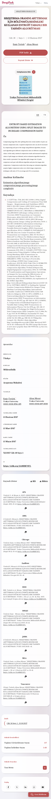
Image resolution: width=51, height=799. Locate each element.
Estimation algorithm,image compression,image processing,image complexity (20, 185)
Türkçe (38, 3)
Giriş (46, 3)
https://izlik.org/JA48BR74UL (17, 466)
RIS (33, 481)
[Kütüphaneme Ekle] (25, 72)
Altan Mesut (32, 44)
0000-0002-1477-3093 (38, 404)
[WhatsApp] (34, 787)
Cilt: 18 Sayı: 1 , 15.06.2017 (17, 723)
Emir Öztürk (18, 44)
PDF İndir (25, 53)
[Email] (43, 787)
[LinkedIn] (25, 787)
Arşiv (6, 718)
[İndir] (45, 768)
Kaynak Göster (25, 60)
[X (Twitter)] (17, 787)
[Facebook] (8, 787)
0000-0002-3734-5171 (12, 404)
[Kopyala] (25, 508)
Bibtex (44, 481)
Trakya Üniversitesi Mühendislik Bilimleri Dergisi (25, 98)
